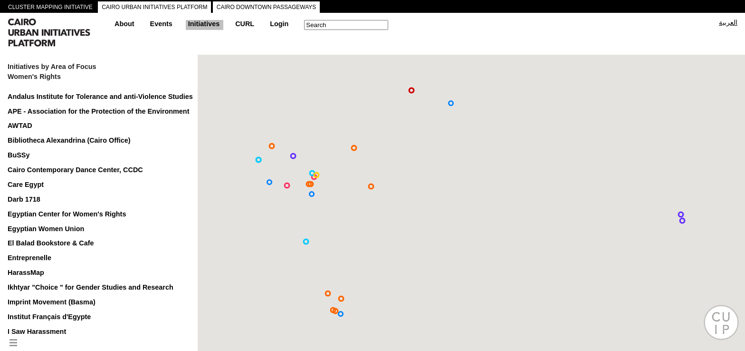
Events (161, 24)
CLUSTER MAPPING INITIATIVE (50, 7)
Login (279, 24)
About (124, 24)
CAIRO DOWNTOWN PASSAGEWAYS (266, 7)
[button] (371, 186)
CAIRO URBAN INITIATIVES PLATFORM (154, 7)
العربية (728, 22)
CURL (244, 24)
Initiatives (204, 24)
